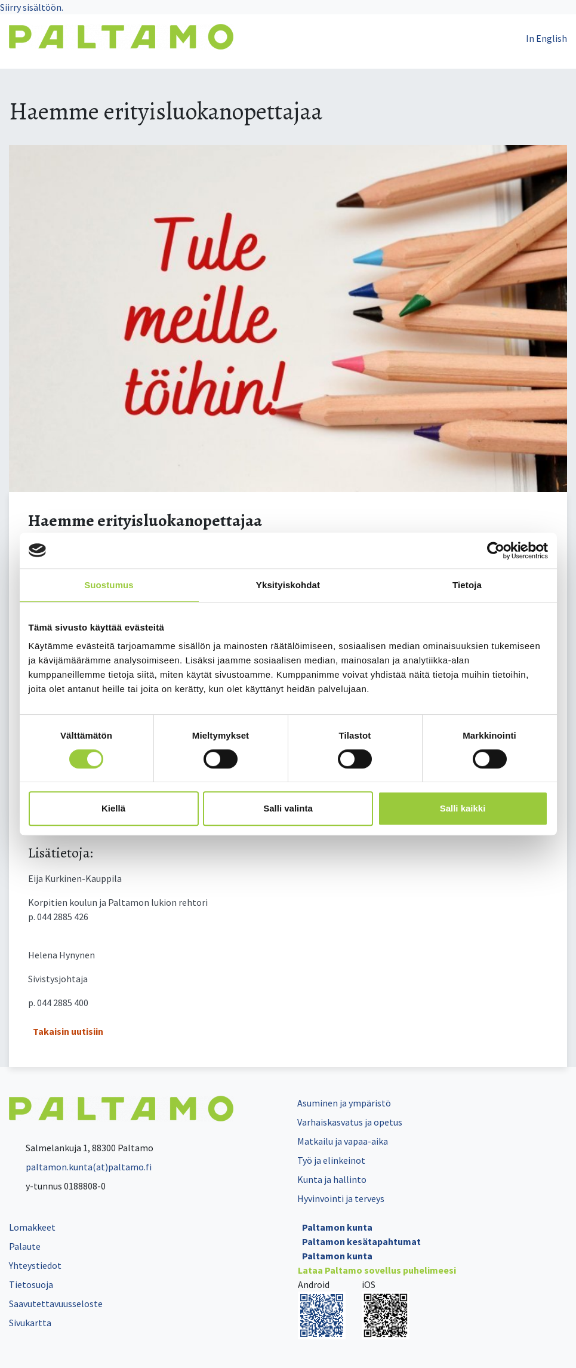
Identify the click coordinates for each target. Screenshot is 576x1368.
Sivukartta (30, 1323)
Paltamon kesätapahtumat (361, 1241)
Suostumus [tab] (109, 585)
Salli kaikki (463, 808)
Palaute (25, 1246)
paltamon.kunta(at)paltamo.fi (80, 1167)
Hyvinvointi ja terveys (340, 1198)
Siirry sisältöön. (31, 7)
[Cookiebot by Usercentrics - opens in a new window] (495, 551)
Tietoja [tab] (467, 585)
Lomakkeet (32, 1227)
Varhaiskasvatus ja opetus (349, 1122)
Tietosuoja (31, 1284)
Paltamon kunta (337, 1227)
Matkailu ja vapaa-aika (342, 1141)
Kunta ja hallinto (331, 1179)
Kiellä (113, 808)
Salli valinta (288, 808)
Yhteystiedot (35, 1265)
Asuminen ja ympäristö (344, 1103)
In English (546, 38)
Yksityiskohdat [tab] (288, 585)
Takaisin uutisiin (68, 1031)
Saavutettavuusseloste (56, 1303)
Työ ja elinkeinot (331, 1160)
